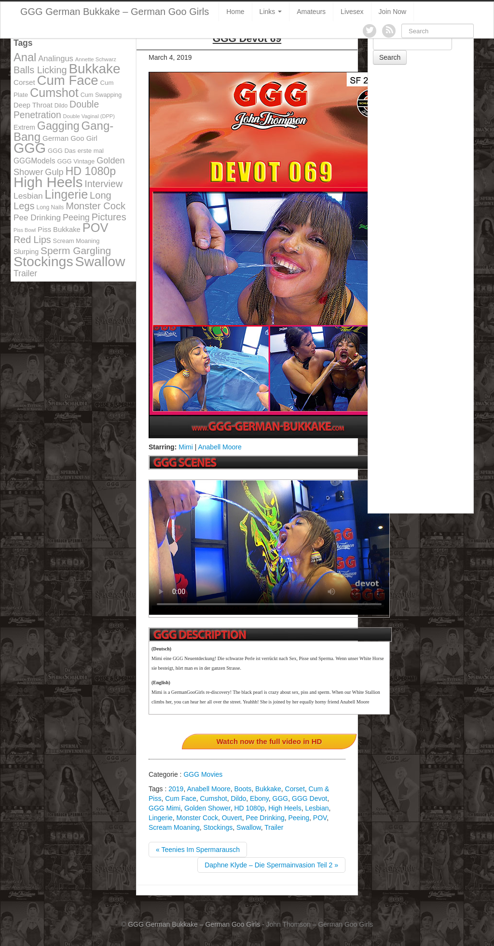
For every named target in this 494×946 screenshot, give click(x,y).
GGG (280, 798)
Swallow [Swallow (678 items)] (100, 261)
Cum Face (180, 798)
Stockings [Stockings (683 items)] (43, 261)
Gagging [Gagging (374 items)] (58, 126)
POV (320, 818)
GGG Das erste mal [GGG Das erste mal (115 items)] (76, 150)
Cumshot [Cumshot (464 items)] (54, 92)
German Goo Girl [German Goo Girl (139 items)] (69, 138)
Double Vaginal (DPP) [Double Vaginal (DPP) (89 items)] (89, 116)
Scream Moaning (174, 827)
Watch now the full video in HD (269, 741)
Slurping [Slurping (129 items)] (26, 252)
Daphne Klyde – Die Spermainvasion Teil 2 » (271, 865)
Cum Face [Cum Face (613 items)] (67, 80)
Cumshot (213, 798)
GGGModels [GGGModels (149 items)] (34, 161)
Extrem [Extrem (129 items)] (24, 127)
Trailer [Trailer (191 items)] (25, 273)
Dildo (238, 798)
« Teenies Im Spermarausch (198, 849)
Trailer (273, 827)
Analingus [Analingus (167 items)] (55, 58)
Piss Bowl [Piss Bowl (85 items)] (25, 230)
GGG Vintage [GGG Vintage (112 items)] (76, 161)
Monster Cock (197, 818)
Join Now (393, 11)
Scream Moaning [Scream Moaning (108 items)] (76, 240)
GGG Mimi (164, 808)
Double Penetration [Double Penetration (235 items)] (56, 109)
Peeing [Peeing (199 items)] (76, 217)
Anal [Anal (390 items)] (25, 57)
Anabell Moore (219, 447)
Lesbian (317, 808)
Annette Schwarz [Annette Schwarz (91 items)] (95, 59)
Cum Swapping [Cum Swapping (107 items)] (101, 95)
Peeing (298, 818)
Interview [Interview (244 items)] (103, 183)
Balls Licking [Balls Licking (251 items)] (40, 70)
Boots (242, 789)
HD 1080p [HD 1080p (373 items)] (91, 171)
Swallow (248, 827)
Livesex (352, 11)
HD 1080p (249, 808)
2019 (175, 789)
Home (235, 11)
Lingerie (161, 818)
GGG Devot (309, 798)
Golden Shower (207, 808)
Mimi (185, 447)
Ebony (259, 798)
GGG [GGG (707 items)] (30, 148)
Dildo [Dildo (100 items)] (61, 105)
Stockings (218, 827)
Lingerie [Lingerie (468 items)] (66, 194)
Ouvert (232, 818)
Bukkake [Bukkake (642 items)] (94, 68)
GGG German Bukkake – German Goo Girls (114, 11)
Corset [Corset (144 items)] (24, 82)
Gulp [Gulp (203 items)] (54, 172)
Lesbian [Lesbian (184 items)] (28, 196)
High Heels (284, 808)
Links (271, 11)
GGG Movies (202, 774)
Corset (295, 789)
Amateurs (311, 11)
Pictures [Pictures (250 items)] (109, 217)
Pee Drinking (265, 818)
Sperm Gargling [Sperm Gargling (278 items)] (76, 250)
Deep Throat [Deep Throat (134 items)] (33, 105)
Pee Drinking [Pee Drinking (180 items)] (37, 217)
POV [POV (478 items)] (95, 227)
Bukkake (268, 789)
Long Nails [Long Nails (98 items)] (50, 207)
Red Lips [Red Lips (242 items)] (32, 239)
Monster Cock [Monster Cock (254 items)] (95, 206)
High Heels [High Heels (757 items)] (48, 182)
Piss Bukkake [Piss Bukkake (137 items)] (59, 229)
